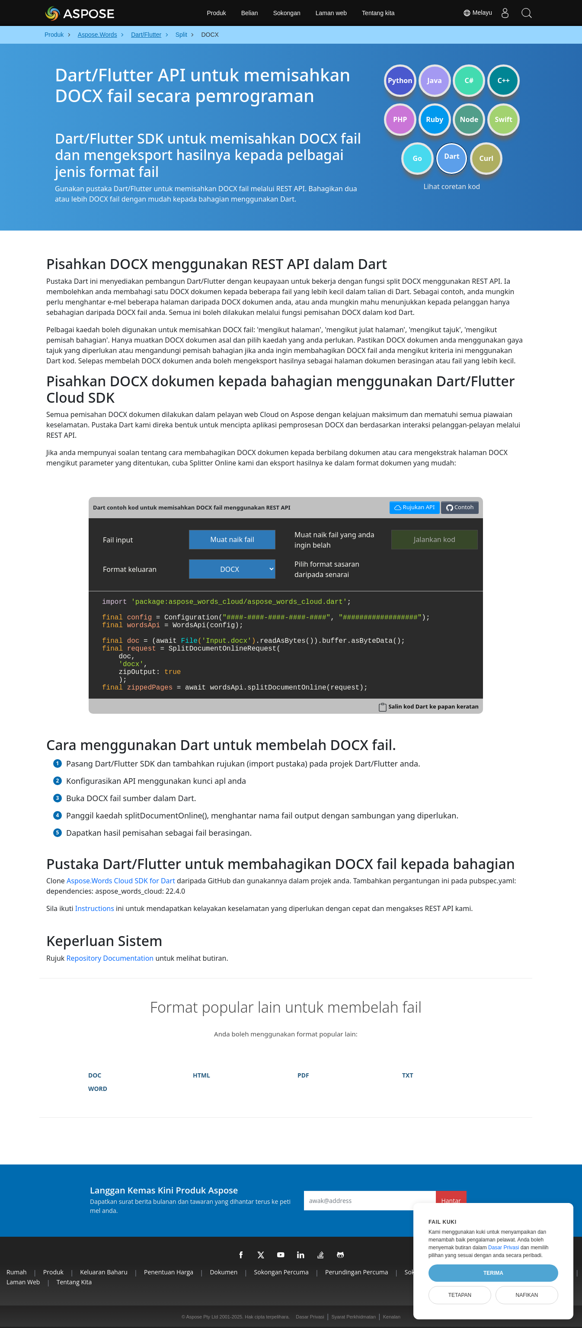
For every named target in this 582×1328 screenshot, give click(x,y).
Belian (249, 13)
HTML (201, 1075)
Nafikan (526, 1295)
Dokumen (223, 1272)
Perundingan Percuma (356, 1272)
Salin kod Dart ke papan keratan (433, 706)
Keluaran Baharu (104, 1272)
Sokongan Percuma (281, 1272)
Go (417, 158)
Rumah (16, 1272)
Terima (493, 1273)
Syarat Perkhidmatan (353, 1316)
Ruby (434, 119)
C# (469, 80)
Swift (503, 119)
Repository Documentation (110, 958)
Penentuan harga (168, 1272)
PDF (303, 1075)
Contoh (460, 507)
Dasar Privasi (310, 1316)
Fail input (118, 540)
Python (400, 80)
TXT (407, 1075)
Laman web (331, 13)
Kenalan (391, 1316)
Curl (486, 158)
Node (469, 119)
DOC (94, 1075)
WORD (97, 1088)
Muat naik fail (232, 539)
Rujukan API (413, 506)
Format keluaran (130, 569)
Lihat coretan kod (452, 186)
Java (434, 80)
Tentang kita (378, 13)
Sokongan (287, 13)
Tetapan (460, 1295)
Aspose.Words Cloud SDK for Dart (121, 880)
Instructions (94, 908)
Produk (216, 13)
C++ (503, 80)
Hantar (451, 1200)
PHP (400, 119)
